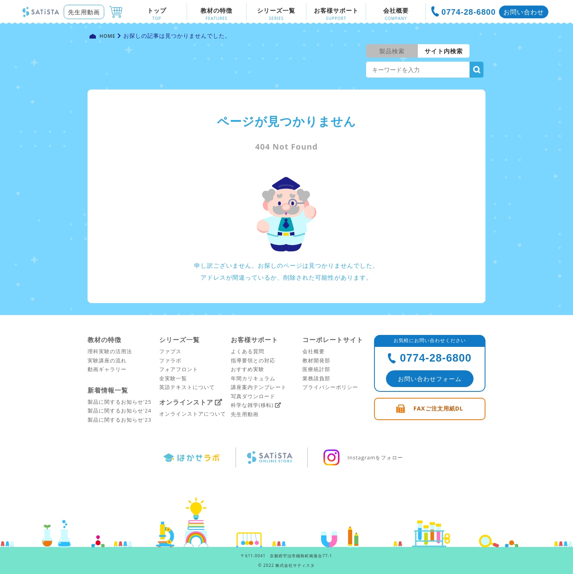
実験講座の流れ (107, 360)
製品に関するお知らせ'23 (120, 419)
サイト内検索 (444, 51)
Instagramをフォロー (363, 457)
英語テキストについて (187, 387)
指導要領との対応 (253, 360)
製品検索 (392, 51)
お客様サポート (254, 339)
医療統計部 (316, 369)
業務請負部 (316, 378)
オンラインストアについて (192, 413)
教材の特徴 (104, 339)
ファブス (170, 351)
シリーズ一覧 (179, 339)
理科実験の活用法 (110, 351)
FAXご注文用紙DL (438, 408)
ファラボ (170, 360)
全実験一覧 (173, 378)
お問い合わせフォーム (430, 379)
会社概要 (313, 351)
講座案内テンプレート (258, 387)
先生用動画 (84, 12)
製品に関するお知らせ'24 (120, 410)
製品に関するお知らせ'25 (120, 401)
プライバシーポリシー (330, 387)
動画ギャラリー (107, 369)
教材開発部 (316, 360)
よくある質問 (247, 351)
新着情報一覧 (108, 390)
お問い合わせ (523, 12)
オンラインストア (186, 402)
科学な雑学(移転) (252, 405)
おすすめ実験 (247, 369)
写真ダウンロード (253, 396)
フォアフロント (178, 369)
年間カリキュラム (253, 378)
